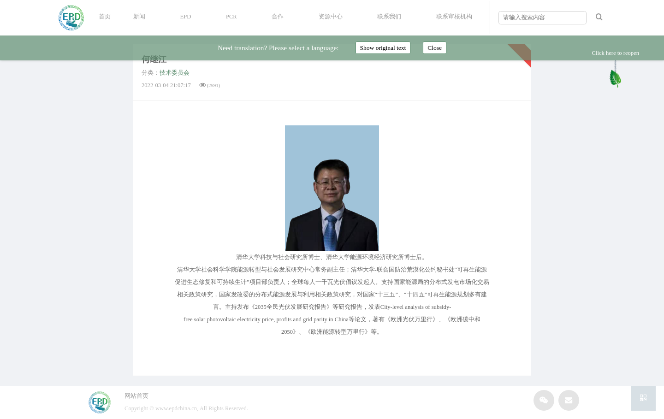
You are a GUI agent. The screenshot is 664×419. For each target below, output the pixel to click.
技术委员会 (175, 73)
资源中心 (331, 16)
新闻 (139, 16)
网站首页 (136, 396)
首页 (105, 16)
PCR (231, 16)
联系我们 (389, 16)
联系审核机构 (454, 16)
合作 (278, 16)
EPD (185, 16)
